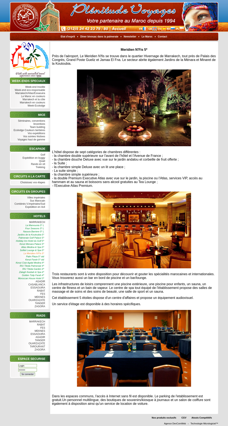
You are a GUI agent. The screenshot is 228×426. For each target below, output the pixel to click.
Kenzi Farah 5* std (34, 259)
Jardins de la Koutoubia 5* (30, 234)
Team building (37, 127)
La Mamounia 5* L (35, 225)
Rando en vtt (37, 164)
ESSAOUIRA (37, 287)
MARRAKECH (36, 222)
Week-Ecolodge (36, 105)
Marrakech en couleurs (32, 102)
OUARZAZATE (36, 300)
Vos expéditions (36, 133)
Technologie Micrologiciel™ (204, 423)
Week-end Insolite (34, 87)
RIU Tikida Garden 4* (33, 269)
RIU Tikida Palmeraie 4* (32, 266)
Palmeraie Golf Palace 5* (31, 238)
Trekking (40, 167)
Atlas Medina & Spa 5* (32, 247)
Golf (42, 154)
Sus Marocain (37, 200)
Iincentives (38, 124)
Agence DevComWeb (175, 423)
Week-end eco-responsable (29, 90)
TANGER (39, 303)
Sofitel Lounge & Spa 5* (32, 250)
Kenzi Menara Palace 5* (32, 244)
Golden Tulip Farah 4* (33, 275)
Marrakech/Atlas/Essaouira (30, 93)
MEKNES (39, 297)
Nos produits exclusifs (164, 417)
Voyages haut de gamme (31, 139)
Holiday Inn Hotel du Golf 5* (30, 241)
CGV (184, 417)
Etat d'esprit (68, 36)
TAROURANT (37, 346)
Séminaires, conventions (31, 121)
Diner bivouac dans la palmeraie (99, 36)
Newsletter (130, 36)
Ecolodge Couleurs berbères (29, 130)
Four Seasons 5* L (34, 228)
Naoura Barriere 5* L (33, 231)
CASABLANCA (36, 284)
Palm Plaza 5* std (35, 256)
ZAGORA (39, 306)
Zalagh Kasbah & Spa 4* (31, 272)
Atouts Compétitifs (201, 417)
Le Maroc (147, 36)
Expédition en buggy (33, 158)
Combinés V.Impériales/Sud (29, 204)
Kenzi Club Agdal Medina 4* (30, 262)
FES (42, 294)
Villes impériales (35, 197)
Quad (41, 161)
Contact (162, 36)
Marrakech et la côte (33, 99)
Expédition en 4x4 (34, 207)
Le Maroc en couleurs (32, 96)
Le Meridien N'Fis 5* (34, 253)
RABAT (40, 290)
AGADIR (40, 281)
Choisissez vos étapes (32, 182)
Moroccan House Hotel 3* (31, 278)
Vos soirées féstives (33, 136)
